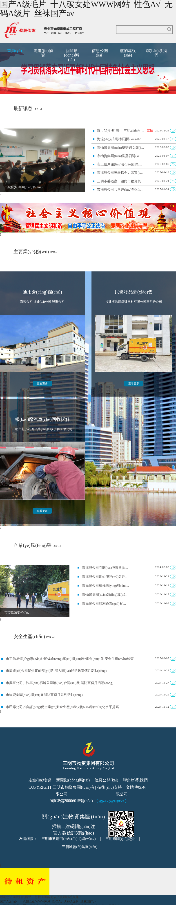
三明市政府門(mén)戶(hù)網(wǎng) (69, 839)
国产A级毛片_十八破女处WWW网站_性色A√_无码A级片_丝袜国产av (48, 901)
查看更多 (42, 383)
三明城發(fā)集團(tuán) (79, 847)
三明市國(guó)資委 (120, 839)
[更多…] (37, 109)
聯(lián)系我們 (135, 780)
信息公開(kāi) (106, 780)
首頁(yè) (14, 50)
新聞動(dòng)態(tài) (73, 780)
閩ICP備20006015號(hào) (71, 801)
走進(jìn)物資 (39, 780)
